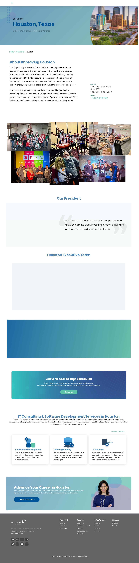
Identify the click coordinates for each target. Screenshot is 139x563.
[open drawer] (12, 3)
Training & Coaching (83, 531)
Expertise (62, 523)
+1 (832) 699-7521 (99, 98)
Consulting (80, 528)
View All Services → (118, 432)
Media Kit (115, 526)
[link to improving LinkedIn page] (17, 539)
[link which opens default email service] (13, 539)
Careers (97, 526)
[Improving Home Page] (18, 521)
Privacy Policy (84, 556)
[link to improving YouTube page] (22, 544)
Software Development (83, 526)
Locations (115, 523)
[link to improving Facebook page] (27, 539)
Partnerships (63, 526)
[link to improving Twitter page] (22, 539)
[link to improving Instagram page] (13, 544)
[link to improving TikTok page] (27, 544)
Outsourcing (80, 523)
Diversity (97, 531)
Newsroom (76, 556)
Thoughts (97, 528)
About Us (97, 523)
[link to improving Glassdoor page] (17, 544)
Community (80, 534)
